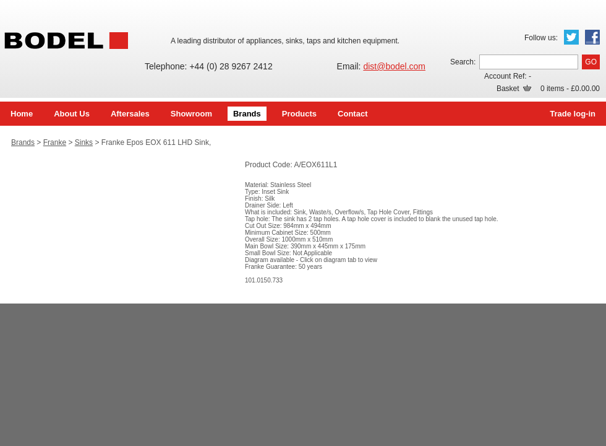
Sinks (84, 142)
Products (299, 113)
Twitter (571, 37)
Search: (463, 62)
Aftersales (130, 113)
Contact (352, 113)
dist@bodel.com (394, 66)
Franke (54, 142)
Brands (247, 113)
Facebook (592, 37)
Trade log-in (572, 113)
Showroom (191, 113)
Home (22, 113)
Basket (514, 88)
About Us (72, 113)
